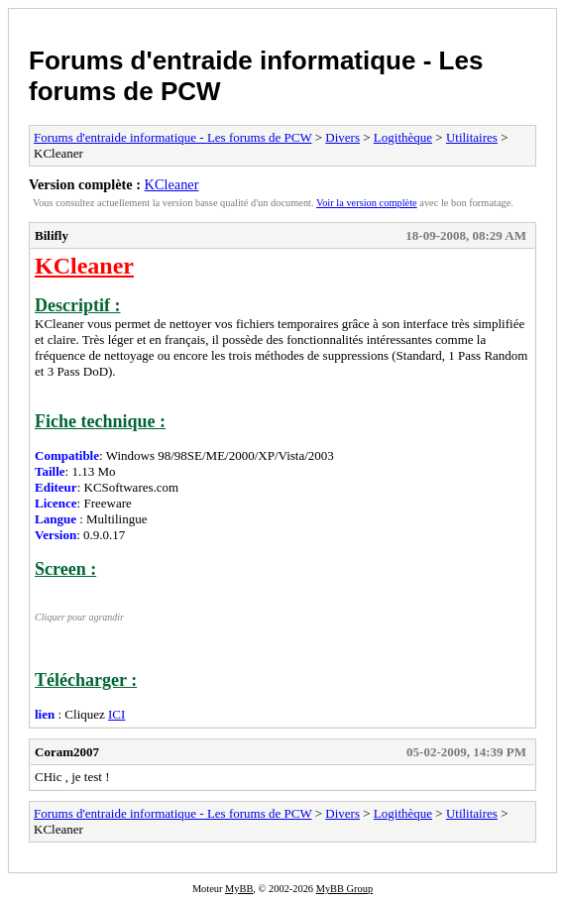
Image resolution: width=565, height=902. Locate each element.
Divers (342, 137)
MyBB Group (344, 888)
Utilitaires (472, 137)
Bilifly (51, 235)
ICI (116, 714)
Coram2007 (67, 751)
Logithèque (403, 137)
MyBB (239, 888)
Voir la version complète (366, 202)
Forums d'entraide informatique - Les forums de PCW (172, 137)
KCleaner (172, 184)
